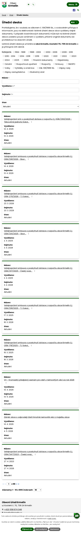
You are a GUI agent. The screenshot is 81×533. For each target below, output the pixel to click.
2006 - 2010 (67, 52)
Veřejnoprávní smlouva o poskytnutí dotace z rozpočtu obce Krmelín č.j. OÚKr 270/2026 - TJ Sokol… (38, 195)
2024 (7, 60)
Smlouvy (59, 64)
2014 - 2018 (25, 56)
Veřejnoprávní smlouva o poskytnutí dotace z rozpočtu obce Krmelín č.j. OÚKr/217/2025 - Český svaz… (38, 269)
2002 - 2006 (51, 52)
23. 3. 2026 (9, 203)
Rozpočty (46, 64)
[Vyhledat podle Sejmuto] (40, 98)
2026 (26, 60)
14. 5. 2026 (8, 396)
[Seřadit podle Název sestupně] (9, 78)
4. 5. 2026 (8, 431)
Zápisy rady (64, 68)
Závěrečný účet (37, 72)
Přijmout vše (27, 529)
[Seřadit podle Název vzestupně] (9, 77)
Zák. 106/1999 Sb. (46, 68)
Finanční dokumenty (43, 60)
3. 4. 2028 (8, 247)
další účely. (52, 519)
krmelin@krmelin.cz (13, 512)
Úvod (4, 15)
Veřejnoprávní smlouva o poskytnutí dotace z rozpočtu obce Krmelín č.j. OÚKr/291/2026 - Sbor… (38, 158)
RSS (74, 22)
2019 (37, 56)
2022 (64, 56)
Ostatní (8, 64)
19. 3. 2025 (8, 352)
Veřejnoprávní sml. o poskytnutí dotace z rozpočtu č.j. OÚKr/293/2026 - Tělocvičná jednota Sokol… (38, 120)
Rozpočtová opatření (27, 64)
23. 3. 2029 (9, 210)
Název (5, 77)
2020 (46, 56)
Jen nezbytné (41, 529)
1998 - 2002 (35, 52)
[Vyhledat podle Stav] (40, 106)
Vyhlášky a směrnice (24, 68)
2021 (55, 56)
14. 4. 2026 (8, 129)
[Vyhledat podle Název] (40, 82)
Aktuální (8, 143)
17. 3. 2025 (8, 315)
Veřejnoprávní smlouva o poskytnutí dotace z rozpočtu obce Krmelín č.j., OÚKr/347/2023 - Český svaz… (38, 453)
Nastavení (54, 529)
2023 (74, 56)
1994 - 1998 (20, 52)
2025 (16, 60)
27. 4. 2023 (9, 461)
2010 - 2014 (10, 56)
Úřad (11, 15)
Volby (7, 68)
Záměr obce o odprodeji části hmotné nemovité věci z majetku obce (36, 417)
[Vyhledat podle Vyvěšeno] (40, 90)
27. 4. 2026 (9, 468)
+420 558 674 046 (13, 509)
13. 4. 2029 (8, 136)
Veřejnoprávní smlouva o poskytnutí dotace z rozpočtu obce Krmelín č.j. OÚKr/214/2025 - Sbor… (38, 232)
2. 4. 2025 (8, 240)
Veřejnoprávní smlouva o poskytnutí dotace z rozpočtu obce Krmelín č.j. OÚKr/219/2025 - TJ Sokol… (38, 307)
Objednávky (63, 60)
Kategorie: (7, 52)
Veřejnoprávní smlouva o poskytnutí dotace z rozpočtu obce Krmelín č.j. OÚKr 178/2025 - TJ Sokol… (38, 344)
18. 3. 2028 (8, 322)
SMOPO (71, 64)
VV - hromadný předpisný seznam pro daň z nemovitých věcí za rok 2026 (39, 381)
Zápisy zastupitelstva (15, 72)
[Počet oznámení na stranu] (37, 489)
